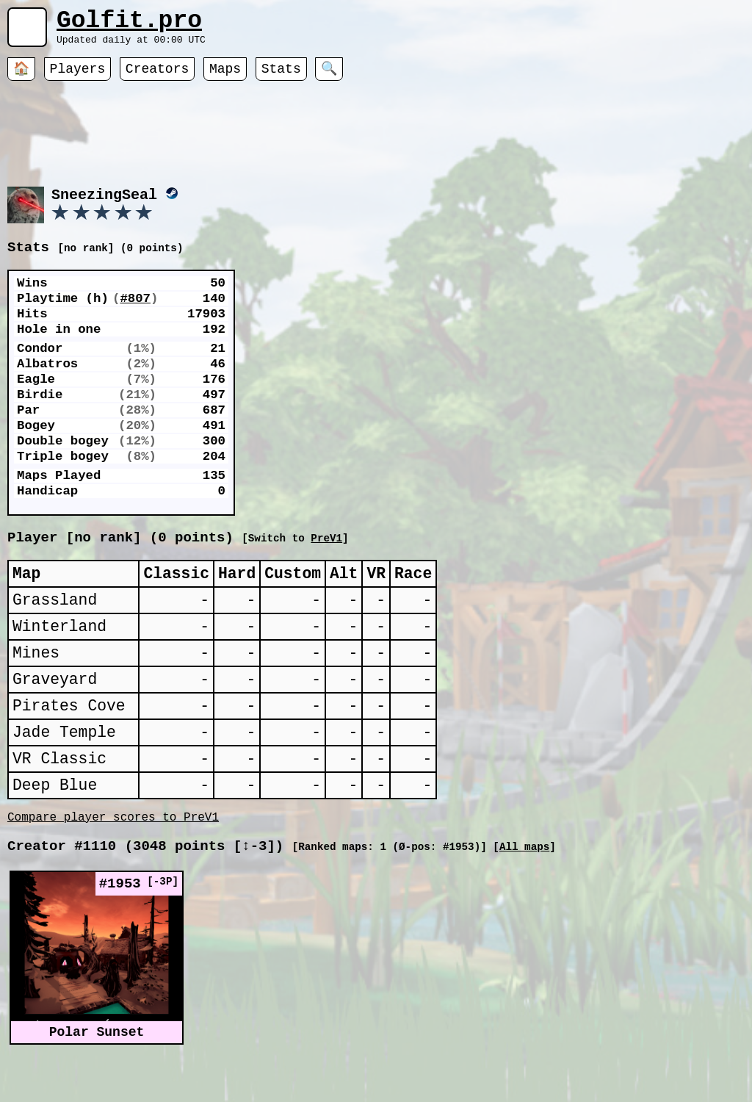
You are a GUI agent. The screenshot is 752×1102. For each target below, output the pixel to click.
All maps (524, 903)
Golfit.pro (129, 23)
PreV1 (475, 556)
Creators (157, 77)
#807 (135, 319)
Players (78, 77)
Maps (225, 77)
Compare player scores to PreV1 (113, 870)
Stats (281, 77)
